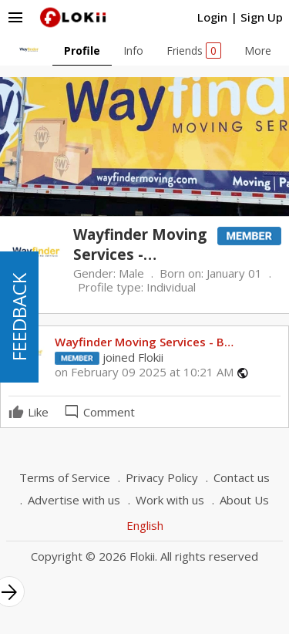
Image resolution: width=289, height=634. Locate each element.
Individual (171, 287)
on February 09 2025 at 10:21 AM (144, 372)
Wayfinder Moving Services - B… (144, 341)
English (144, 525)
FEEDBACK (19, 317)
